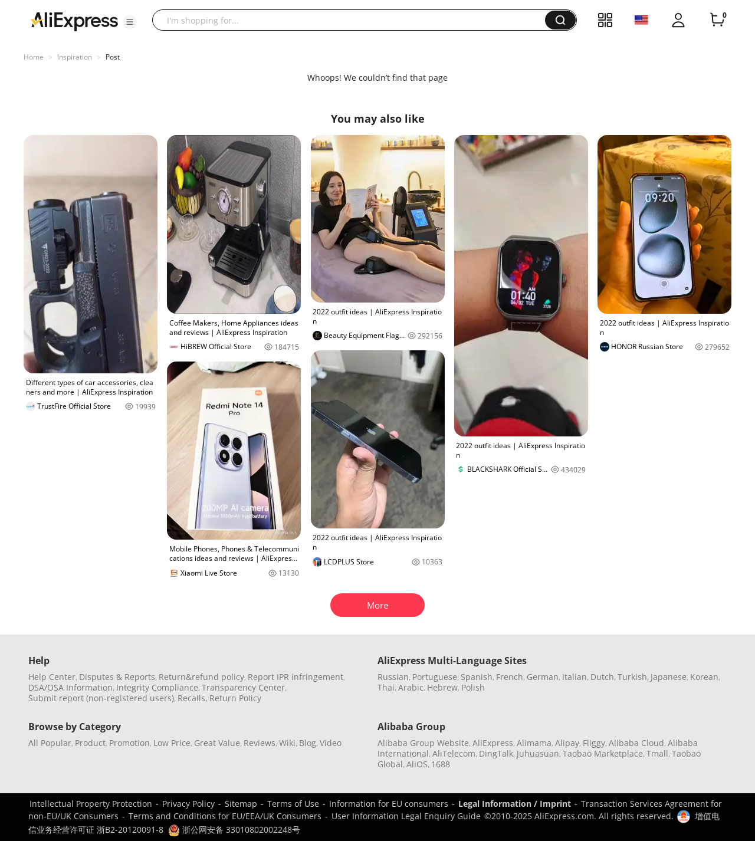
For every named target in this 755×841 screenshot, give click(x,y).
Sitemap (241, 803)
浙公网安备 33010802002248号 (234, 829)
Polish (473, 687)
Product (90, 742)
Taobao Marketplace (603, 753)
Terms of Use (293, 803)
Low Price (172, 742)
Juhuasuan (538, 753)
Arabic (411, 687)
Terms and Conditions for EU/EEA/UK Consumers (225, 816)
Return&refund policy (201, 676)
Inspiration (74, 57)
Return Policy (235, 698)
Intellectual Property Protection (90, 803)
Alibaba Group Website (423, 742)
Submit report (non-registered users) (101, 698)
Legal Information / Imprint (514, 803)
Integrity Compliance (157, 687)
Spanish (477, 676)
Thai (386, 687)
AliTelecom (453, 753)
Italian (574, 676)
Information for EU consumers (388, 803)
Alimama (534, 742)
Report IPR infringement (295, 676)
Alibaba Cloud (636, 742)
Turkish (632, 676)
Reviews (259, 742)
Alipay (567, 742)
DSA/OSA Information (70, 687)
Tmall (657, 753)
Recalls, (193, 698)
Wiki (287, 742)
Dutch (602, 676)
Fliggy (594, 742)
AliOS (417, 764)
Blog (307, 742)
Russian (393, 676)
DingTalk (496, 753)
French (509, 676)
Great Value (217, 742)
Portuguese (434, 676)
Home (34, 57)
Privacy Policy (188, 803)
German (543, 676)
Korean (704, 676)
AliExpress (492, 742)
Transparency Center (243, 687)
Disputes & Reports (117, 676)
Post (113, 57)
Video (331, 742)
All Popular (49, 742)
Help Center (52, 676)
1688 (440, 764)
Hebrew (442, 687)
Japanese (669, 676)
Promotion (129, 742)
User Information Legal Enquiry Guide (406, 816)
